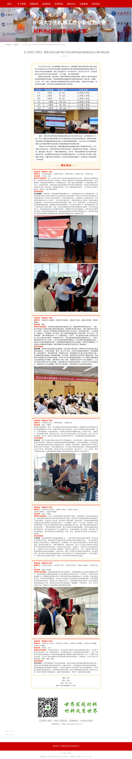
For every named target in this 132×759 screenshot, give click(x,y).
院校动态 (16, 45)
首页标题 (8, 45)
